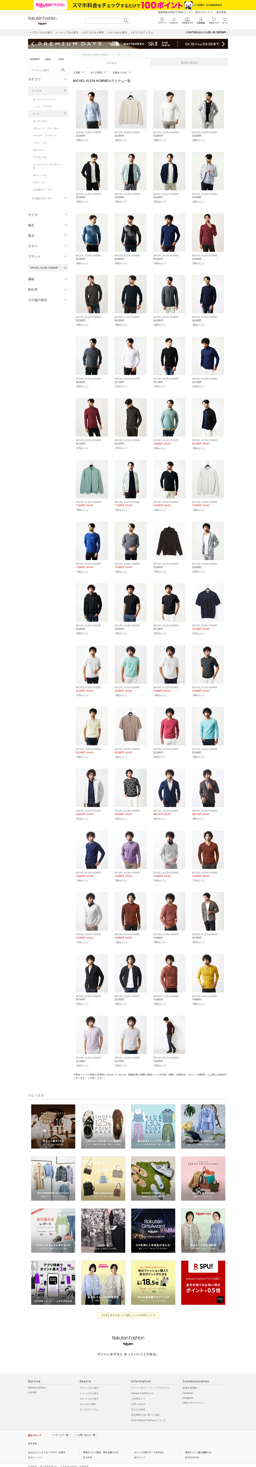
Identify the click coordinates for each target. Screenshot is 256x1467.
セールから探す (88, 1395)
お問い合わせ (138, 1395)
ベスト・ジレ (40, 142)
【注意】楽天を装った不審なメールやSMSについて (128, 1306)
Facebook (188, 1384)
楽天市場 (221, 12)
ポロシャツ (39, 150)
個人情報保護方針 (48, 1457)
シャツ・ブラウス (42, 106)
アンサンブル (40, 157)
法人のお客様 (138, 1400)
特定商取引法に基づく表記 (145, 1406)
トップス (36, 90)
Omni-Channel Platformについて (148, 1411)
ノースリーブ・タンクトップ (47, 166)
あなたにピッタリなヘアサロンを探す (46, 1443)
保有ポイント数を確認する (198, 1443)
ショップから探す (89, 1384)
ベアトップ (39, 182)
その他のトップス (42, 189)
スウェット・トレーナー (46, 128)
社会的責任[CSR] (68, 1457)
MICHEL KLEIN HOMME (95, 54)
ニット (36, 113)
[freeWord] (48, 70)
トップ (76, 54)
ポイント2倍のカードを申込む (149, 1443)
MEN (48, 59)
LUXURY (32, 1383)
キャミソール (40, 175)
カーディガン (40, 121)
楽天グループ (202, 12)
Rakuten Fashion (37, 1378)
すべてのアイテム (89, 1400)
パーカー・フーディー (45, 135)
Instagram (188, 1388)
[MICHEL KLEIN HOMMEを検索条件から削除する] (65, 268)
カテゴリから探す (89, 1389)
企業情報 (32, 1457)
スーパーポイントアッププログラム (150, 1378)
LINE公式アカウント (193, 1393)
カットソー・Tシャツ (44, 99)
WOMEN (35, 59)
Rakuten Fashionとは (142, 1384)
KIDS (61, 59)
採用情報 (84, 1457)
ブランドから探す (89, 1378)
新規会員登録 (190, 1378)
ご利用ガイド (138, 1389)
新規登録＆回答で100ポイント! (174, 12)
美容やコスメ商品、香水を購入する (100, 1443)
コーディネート (189, 62)
